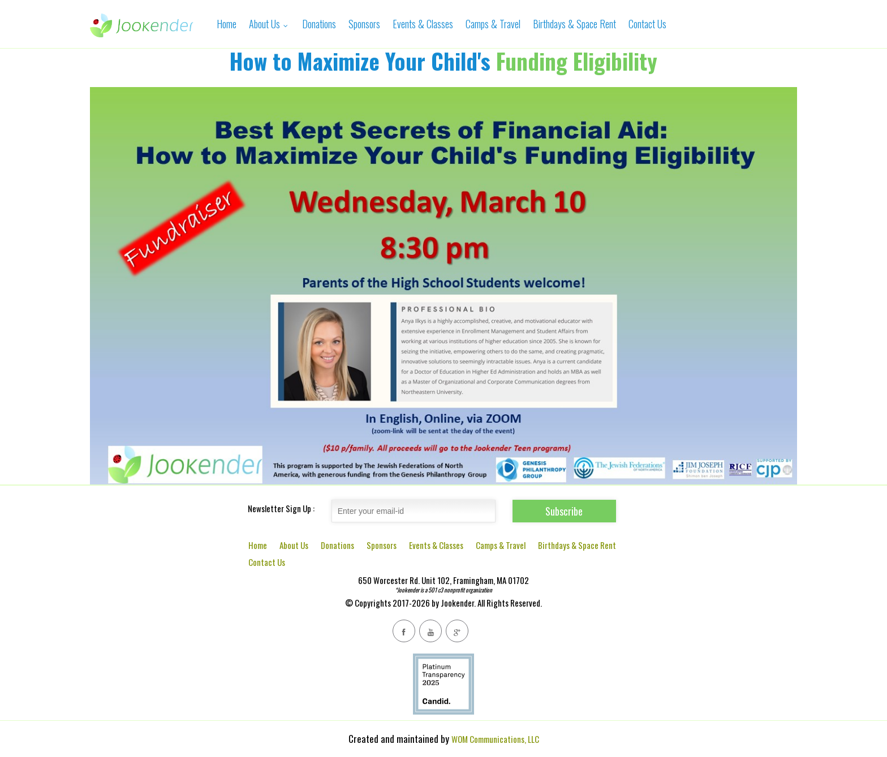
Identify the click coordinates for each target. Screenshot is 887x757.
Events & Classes (423, 23)
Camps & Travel (493, 23)
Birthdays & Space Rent (574, 23)
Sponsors (364, 23)
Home (226, 23)
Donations (319, 23)
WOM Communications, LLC (495, 739)
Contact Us (647, 23)
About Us (269, 23)
